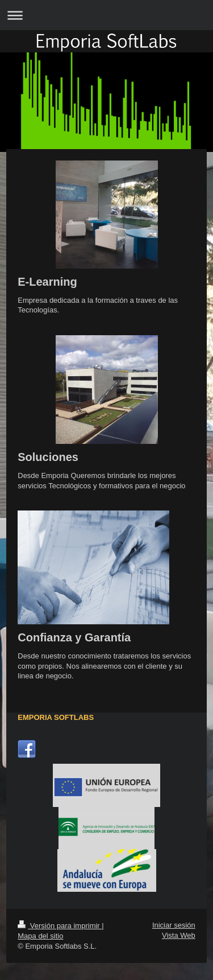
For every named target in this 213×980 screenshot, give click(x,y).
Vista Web (178, 935)
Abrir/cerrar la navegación (106, 15)
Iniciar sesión (173, 925)
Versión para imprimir (60, 925)
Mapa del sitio (40, 936)
